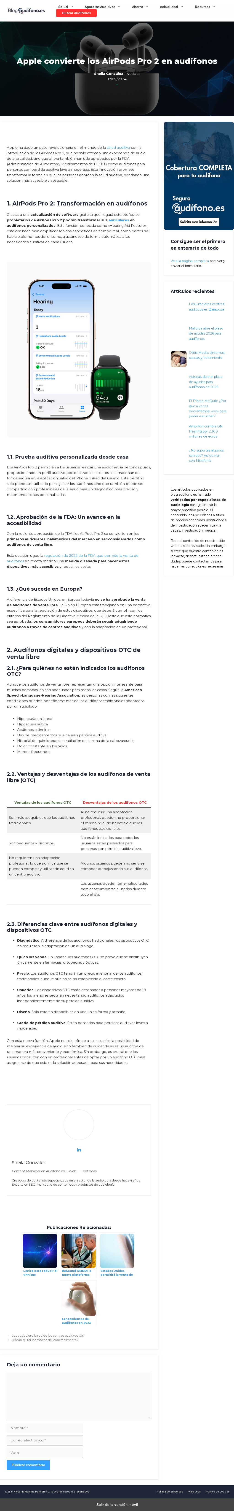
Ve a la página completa (190, 261)
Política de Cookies (217, 1491)
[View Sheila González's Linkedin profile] (79, 1150)
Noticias (133, 73)
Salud (68, 7)
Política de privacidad (170, 1491)
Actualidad (174, 7)
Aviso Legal (194, 1491)
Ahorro (143, 7)
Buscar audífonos (76, 13)
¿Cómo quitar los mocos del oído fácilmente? (44, 1340)
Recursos (208, 7)
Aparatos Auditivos (105, 7)
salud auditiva (118, 147)
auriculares (119, 220)
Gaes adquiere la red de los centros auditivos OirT (48, 1335)
